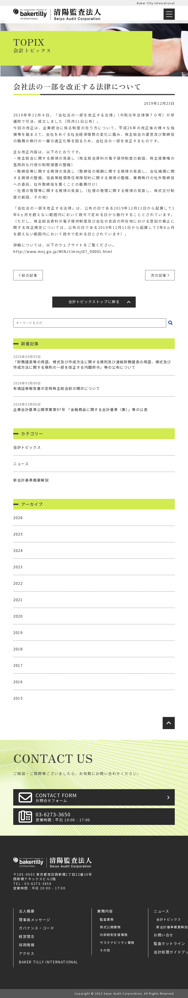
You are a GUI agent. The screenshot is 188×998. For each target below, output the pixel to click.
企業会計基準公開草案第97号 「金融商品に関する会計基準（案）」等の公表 (94, 407)
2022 (18, 583)
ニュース (21, 463)
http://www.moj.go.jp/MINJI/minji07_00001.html (62, 251)
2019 (18, 632)
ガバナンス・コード (36, 928)
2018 (18, 649)
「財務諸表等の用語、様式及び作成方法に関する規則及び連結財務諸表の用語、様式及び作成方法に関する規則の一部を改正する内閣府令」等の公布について (94, 362)
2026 (18, 517)
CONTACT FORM (104, 797)
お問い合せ (163, 935)
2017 (18, 665)
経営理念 (27, 936)
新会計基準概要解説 (31, 480)
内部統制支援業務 (114, 934)
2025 (18, 534)
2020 (18, 616)
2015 (18, 698)
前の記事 (29, 275)
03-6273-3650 (104, 816)
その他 (105, 950)
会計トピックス (27, 447)
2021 (18, 599)
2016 (18, 681)
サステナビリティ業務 (117, 942)
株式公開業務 (110, 927)
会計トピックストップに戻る (94, 301)
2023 (18, 566)
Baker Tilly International (156, 3)
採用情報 (27, 944)
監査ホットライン (169, 943)
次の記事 (158, 275)
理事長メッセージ (34, 919)
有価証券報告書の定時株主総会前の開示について (94, 386)
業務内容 (105, 911)
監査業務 (107, 919)
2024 (18, 550)
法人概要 (27, 911)
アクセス (26, 953)
